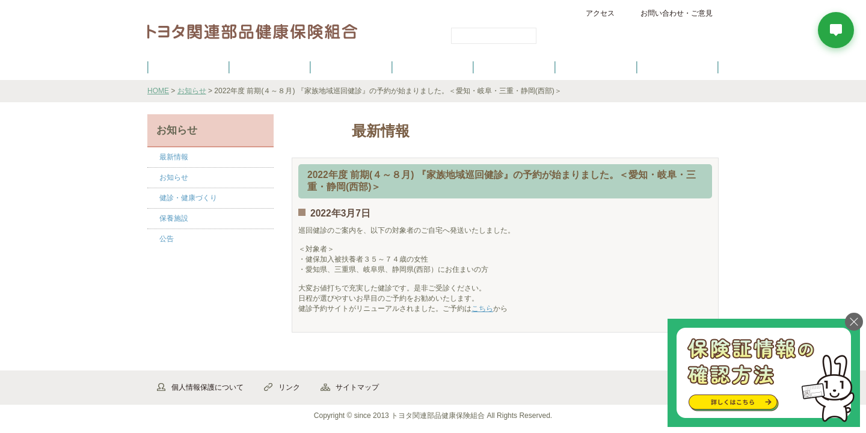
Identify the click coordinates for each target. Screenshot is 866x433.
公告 (166, 239)
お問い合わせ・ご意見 (676, 13)
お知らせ (191, 91)
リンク (289, 387)
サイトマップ (357, 387)
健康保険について (269, 67)
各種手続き (515, 67)
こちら (482, 308)
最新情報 (173, 157)
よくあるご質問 (678, 67)
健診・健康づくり (433, 67)
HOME (158, 91)
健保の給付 (351, 67)
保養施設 (596, 67)
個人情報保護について (207, 387)
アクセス (600, 13)
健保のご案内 (188, 67)
